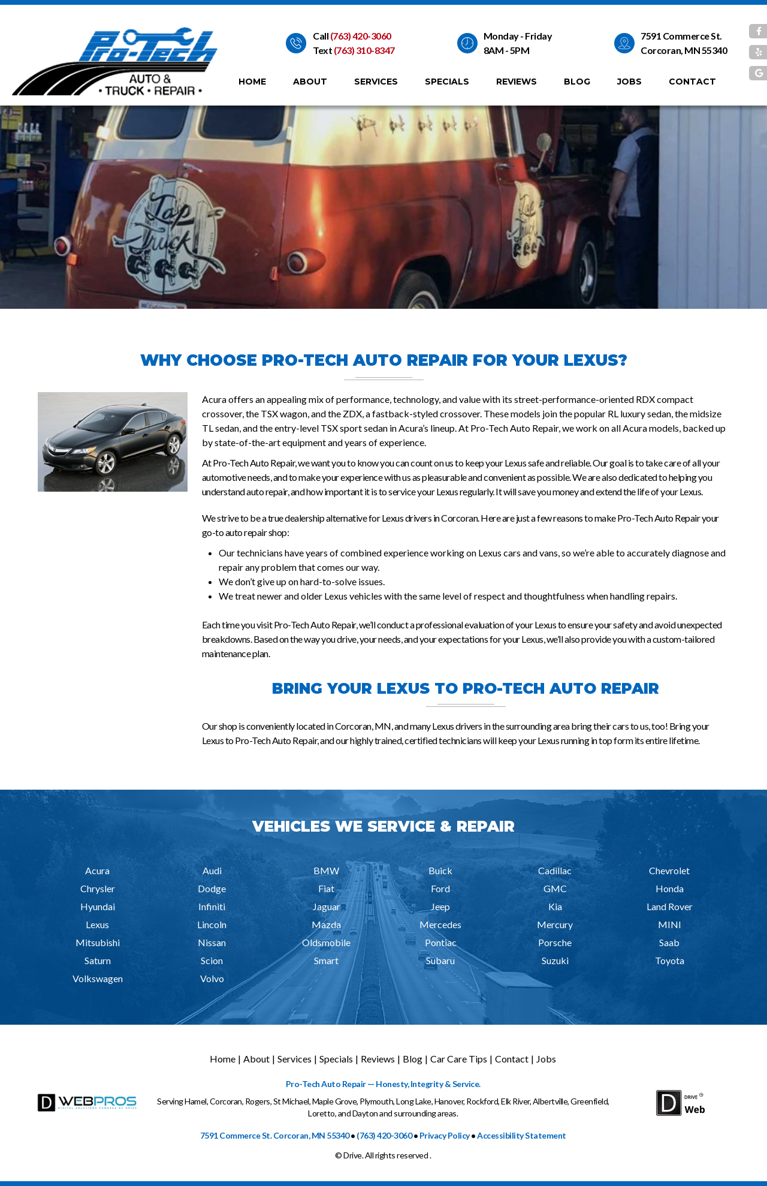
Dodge (212, 888)
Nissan (212, 942)
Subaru (440, 960)
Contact (692, 81)
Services (376, 81)
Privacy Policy (444, 1135)
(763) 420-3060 (360, 35)
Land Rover (670, 906)
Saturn (97, 960)
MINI (669, 924)
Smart (326, 960)
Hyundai (97, 906)
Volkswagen (98, 978)
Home (252, 81)
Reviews (516, 81)
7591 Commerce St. (681, 35)
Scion (212, 960)
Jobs (629, 81)
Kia (555, 906)
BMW (326, 870)
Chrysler (97, 888)
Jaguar (326, 906)
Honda (670, 888)
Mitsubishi (98, 942)
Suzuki (555, 960)
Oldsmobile (326, 942)
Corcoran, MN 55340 (684, 50)
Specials (447, 81)
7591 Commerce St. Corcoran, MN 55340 (274, 1135)
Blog (577, 81)
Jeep (440, 906)
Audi (212, 870)
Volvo (212, 978)
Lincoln (212, 924)
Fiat (326, 888)
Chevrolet (669, 870)
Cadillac (555, 870)
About (310, 81)
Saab (669, 942)
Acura (97, 870)
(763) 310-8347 (364, 50)
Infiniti (211, 906)
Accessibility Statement (521, 1135)
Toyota (669, 960)
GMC (555, 888)
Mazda (326, 924)
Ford (440, 888)
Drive (352, 1155)
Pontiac (441, 942)
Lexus (97, 924)
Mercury (555, 924)
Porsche (555, 942)
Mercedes (440, 924)
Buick (440, 870)
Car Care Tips (458, 1058)
